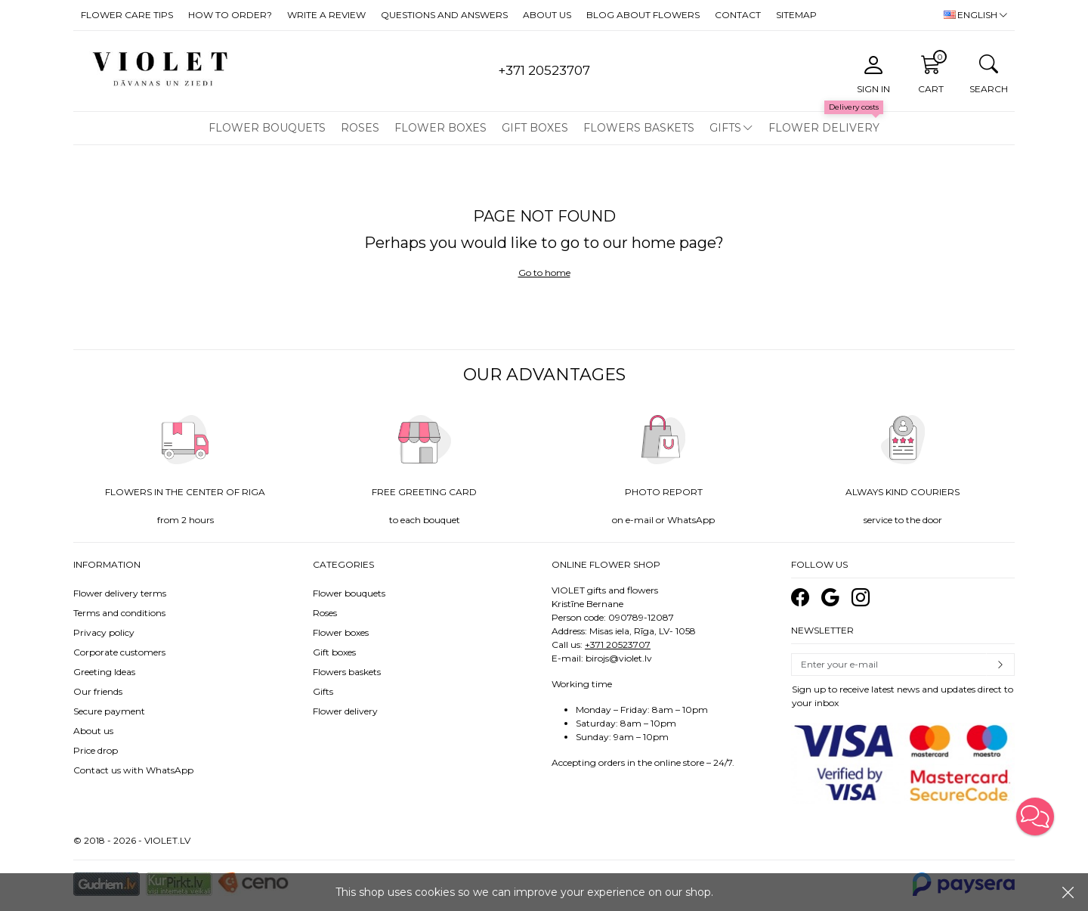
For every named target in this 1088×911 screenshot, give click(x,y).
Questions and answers (444, 14)
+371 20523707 (618, 644)
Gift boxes (535, 128)
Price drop (95, 750)
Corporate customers (119, 652)
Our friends (97, 691)
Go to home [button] (544, 272)
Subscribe (1000, 664)
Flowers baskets (638, 128)
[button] (1035, 816)
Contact (738, 14)
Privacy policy (103, 632)
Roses (360, 128)
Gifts (725, 128)
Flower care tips (127, 14)
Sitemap (796, 14)
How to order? (230, 14)
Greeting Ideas (104, 671)
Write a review (326, 14)
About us (547, 14)
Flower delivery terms (119, 593)
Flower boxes (440, 128)
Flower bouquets (267, 128)
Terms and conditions (119, 612)
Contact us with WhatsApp (133, 770)
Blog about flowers (643, 14)
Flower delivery (823, 128)
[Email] (889, 664)
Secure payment (109, 711)
